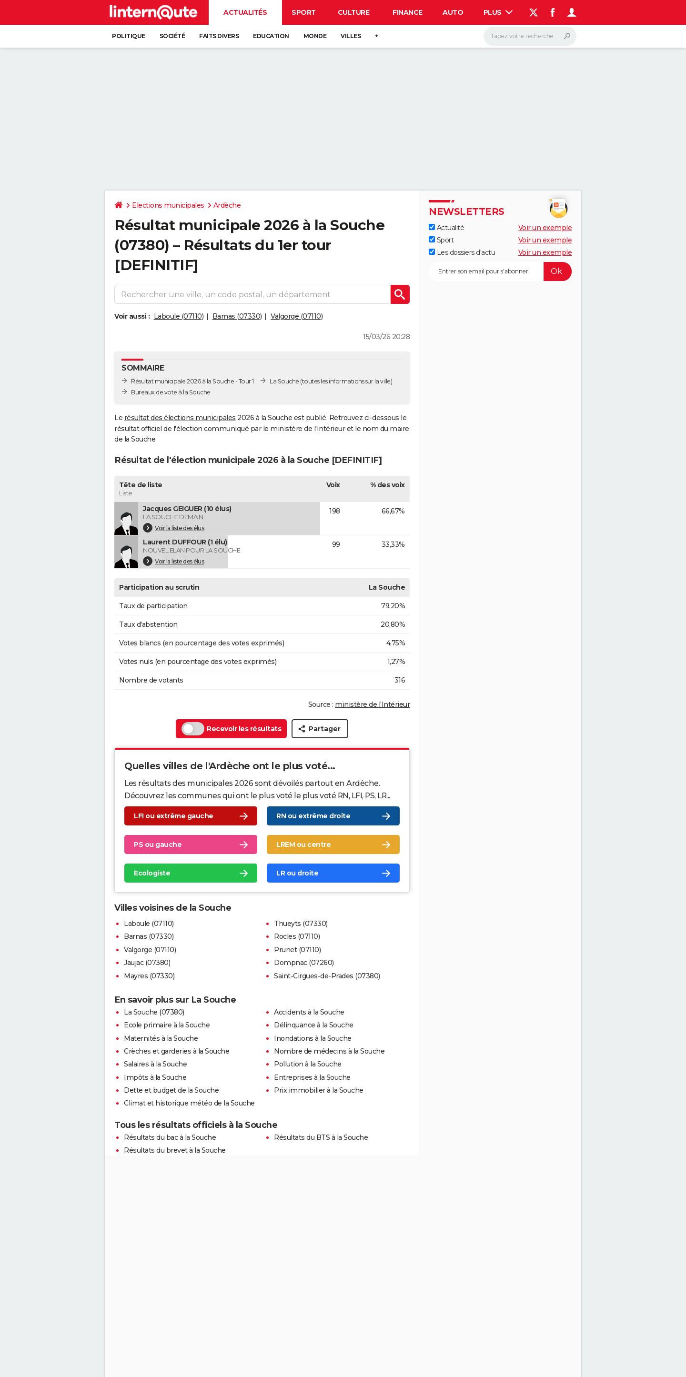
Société (172, 36)
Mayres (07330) (149, 976)
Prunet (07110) (297, 949)
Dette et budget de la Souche (171, 1090)
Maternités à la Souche (161, 1038)
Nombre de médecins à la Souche (329, 1051)
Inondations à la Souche (313, 1038)
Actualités (245, 12)
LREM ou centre (303, 844)
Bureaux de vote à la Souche (171, 392)
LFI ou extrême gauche (173, 816)
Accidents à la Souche (309, 1012)
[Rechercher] (530, 36)
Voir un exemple (545, 227)
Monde (315, 36)
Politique (128, 36)
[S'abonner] (500, 271)
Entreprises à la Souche (312, 1077)
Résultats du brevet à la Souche (175, 1150)
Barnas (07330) (237, 316)
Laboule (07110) (179, 316)
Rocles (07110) (297, 936)
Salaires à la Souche (155, 1064)
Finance (408, 12)
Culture (354, 12)
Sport (304, 12)
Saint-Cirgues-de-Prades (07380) (327, 976)
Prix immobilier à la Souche (318, 1090)
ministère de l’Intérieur (372, 704)
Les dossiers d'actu (462, 252)
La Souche (284, 381)
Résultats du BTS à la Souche (321, 1137)
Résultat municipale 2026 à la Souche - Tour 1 (192, 381)
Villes (351, 36)
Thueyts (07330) (301, 923)
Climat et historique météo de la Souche (189, 1103)
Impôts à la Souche (155, 1077)
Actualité (446, 227)
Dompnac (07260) (304, 962)
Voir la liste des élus (173, 528)
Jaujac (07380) (147, 962)
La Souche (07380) (154, 1012)
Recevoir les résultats (231, 728)
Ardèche (227, 205)
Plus (498, 12)
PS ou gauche (158, 844)
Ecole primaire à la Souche (167, 1025)
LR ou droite (297, 873)
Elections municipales (168, 205)
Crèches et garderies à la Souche (176, 1051)
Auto (453, 12)
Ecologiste (152, 873)
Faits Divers (219, 36)
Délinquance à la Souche (313, 1025)
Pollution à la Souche (308, 1064)
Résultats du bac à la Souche (170, 1137)
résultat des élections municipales (180, 417)
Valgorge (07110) (297, 316)
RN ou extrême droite (313, 816)
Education (271, 36)
